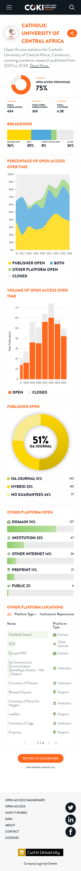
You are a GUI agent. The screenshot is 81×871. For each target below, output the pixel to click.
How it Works (16, 812)
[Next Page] (48, 743)
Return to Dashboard (40, 758)
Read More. (39, 65)
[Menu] (9, 7)
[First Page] (25, 743)
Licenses (12, 838)
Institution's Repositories (57, 614)
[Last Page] (55, 743)
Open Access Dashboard (25, 800)
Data (8, 819)
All (9, 614)
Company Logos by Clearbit (40, 863)
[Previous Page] (32, 743)
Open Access (15, 806)
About (10, 825)
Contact (12, 831)
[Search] (72, 7)
